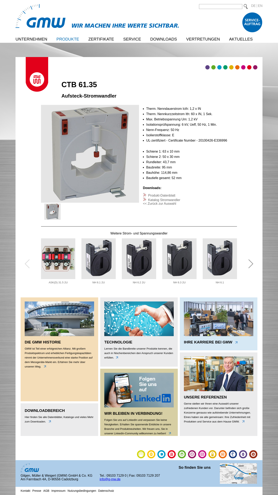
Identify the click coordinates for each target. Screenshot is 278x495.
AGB (46, 490)
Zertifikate (101, 39)
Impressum (58, 490)
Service (132, 39)
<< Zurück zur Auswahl (159, 203)
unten (49, 421)
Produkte (68, 39)
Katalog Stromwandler (163, 200)
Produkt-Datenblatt (161, 195)
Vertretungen (203, 39)
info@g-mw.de (110, 479)
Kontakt (25, 490)
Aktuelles (241, 39)
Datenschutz (106, 490)
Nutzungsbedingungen (82, 490)
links (44, 366)
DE (253, 6)
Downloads (163, 39)
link (169, 433)
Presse (36, 490)
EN (260, 6)
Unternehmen (31, 39)
